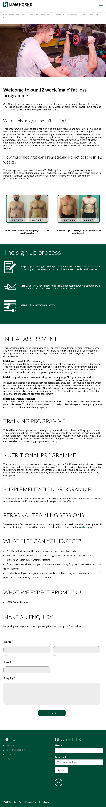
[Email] (59, 782)
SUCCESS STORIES (15, 750)
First (5, 655)
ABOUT (10, 745)
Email (8, 662)
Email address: (63, 757)
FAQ (8, 758)
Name (8, 641)
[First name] (27, 649)
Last (55, 655)
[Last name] (76, 649)
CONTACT (11, 754)
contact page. (86, 527)
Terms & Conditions (41, 802)
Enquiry (9, 678)
